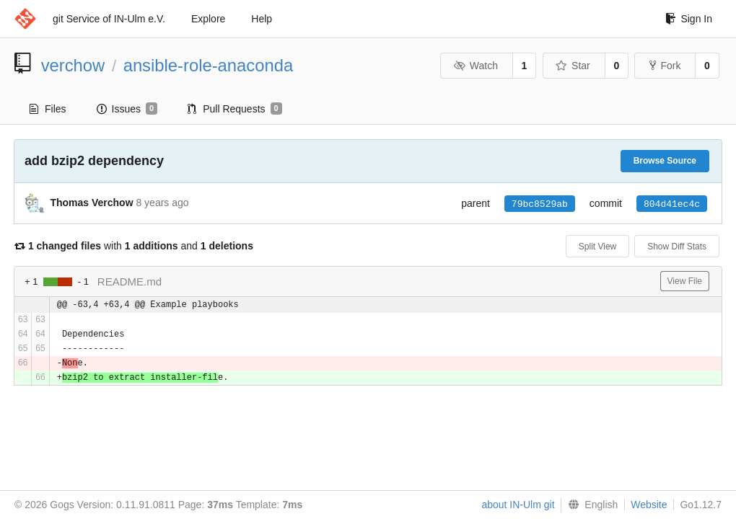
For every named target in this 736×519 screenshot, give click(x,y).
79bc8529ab (540, 204)
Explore (208, 19)
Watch (475, 65)
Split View (597, 246)
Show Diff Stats (676, 246)
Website (649, 504)
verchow (73, 65)
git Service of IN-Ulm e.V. (109, 19)
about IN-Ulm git (517, 504)
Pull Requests (235, 108)
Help (261, 19)
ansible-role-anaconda (208, 65)
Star (573, 65)
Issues (127, 108)
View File (684, 281)
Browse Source (665, 161)
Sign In (688, 19)
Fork (664, 65)
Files (48, 109)
